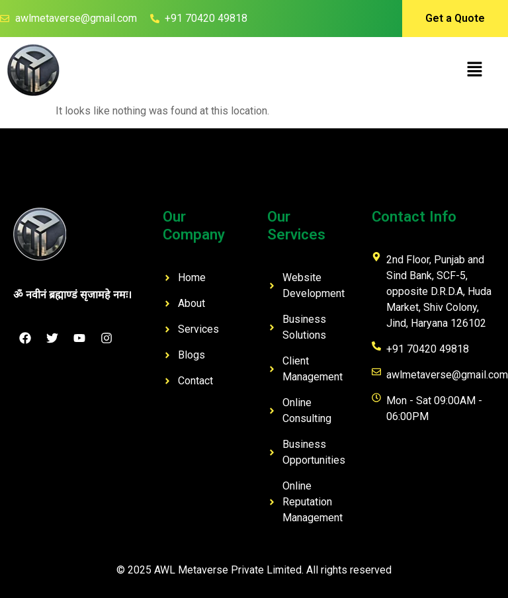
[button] (475, 70)
